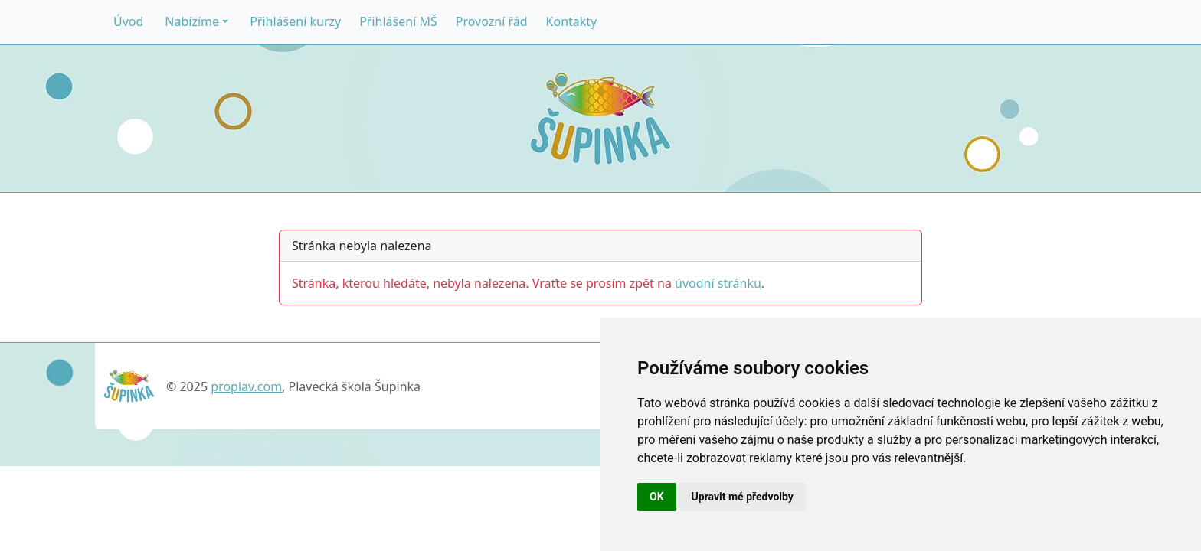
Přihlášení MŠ (398, 21)
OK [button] (657, 497)
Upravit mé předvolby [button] (743, 497)
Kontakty (571, 21)
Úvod (128, 21)
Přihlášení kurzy (295, 21)
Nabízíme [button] (192, 21)
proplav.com (246, 386)
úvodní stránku (718, 283)
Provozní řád (492, 21)
